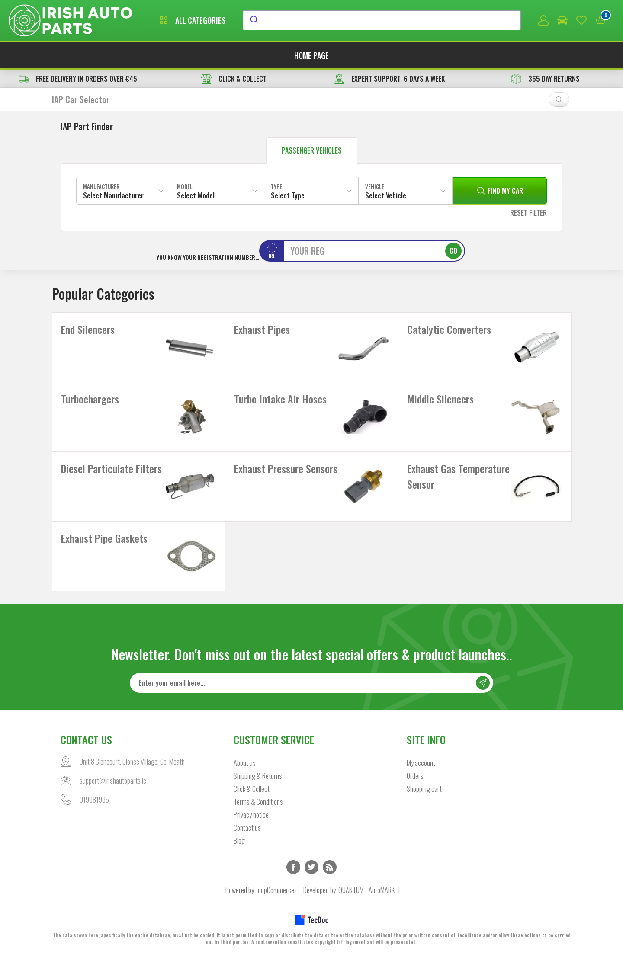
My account (421, 763)
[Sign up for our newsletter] (311, 683)
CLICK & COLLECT (234, 79)
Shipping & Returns (258, 776)
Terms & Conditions (258, 802)
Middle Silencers (440, 399)
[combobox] (382, 20)
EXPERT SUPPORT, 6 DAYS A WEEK (389, 79)
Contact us (247, 828)
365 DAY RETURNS (545, 79)
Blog (239, 841)
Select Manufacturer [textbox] (113, 195)
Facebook (293, 867)
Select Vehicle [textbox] (385, 195)
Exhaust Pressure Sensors (285, 468)
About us (245, 763)
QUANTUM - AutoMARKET (369, 890)
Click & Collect (252, 789)
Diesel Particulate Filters (111, 468)
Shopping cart (424, 789)
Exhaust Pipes (262, 329)
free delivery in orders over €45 (78, 79)
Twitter (311, 867)
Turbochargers (90, 399)
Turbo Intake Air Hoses (280, 399)
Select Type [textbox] (288, 195)
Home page (311, 55)
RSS (329, 867)
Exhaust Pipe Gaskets (104, 538)
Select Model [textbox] (196, 195)
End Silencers (88, 329)
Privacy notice (251, 815)
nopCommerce (276, 890)
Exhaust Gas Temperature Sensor (458, 476)
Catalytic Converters (449, 329)
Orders (415, 776)
